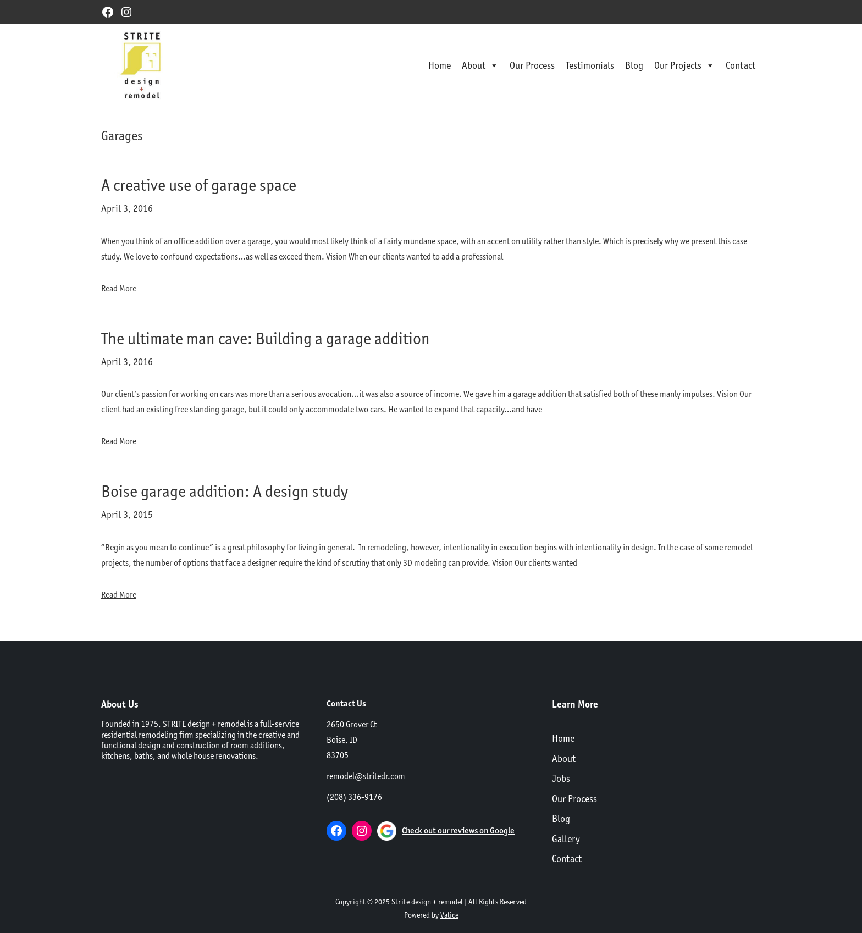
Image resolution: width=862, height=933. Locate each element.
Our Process (532, 65)
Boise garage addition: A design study (224, 491)
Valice (449, 914)
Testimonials (590, 65)
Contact (740, 65)
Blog (634, 65)
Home (439, 65)
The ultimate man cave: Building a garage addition (265, 338)
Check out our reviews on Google (458, 830)
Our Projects (684, 65)
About (480, 65)
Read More (118, 288)
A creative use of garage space (198, 185)
